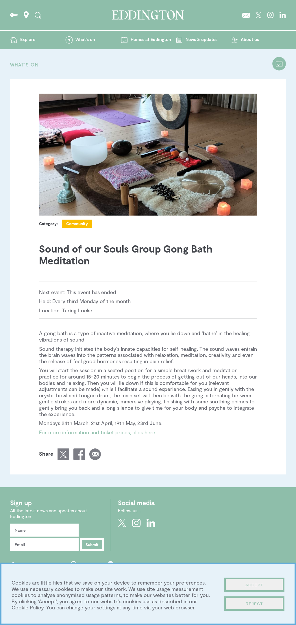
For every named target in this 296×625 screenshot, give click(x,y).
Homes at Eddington (151, 39)
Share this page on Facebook (79, 454)
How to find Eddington (26, 15)
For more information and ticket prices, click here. (97, 432)
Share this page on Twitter (63, 454)
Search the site (38, 15)
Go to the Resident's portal (14, 15)
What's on (85, 39)
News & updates (201, 39)
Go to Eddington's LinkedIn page (283, 15)
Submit (92, 544)
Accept (254, 585)
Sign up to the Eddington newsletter (246, 15)
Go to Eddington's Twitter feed (259, 15)
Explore (27, 39)
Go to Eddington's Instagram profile (270, 15)
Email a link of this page (95, 454)
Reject (254, 604)
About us (250, 39)
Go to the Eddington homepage (148, 15)
